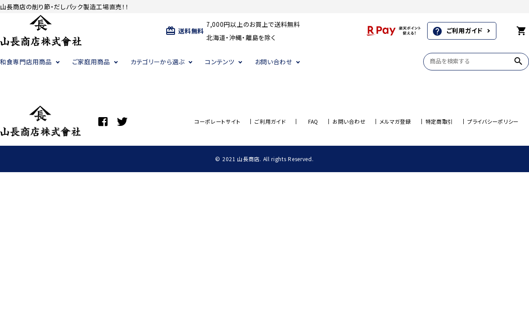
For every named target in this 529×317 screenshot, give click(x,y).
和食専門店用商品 (26, 61)
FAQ (313, 121)
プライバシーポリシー (493, 121)
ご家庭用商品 (91, 61)
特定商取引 (439, 121)
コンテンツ (220, 61)
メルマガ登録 (395, 121)
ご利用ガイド (457, 31)
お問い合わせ (273, 61)
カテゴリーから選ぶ (157, 61)
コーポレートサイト (217, 121)
